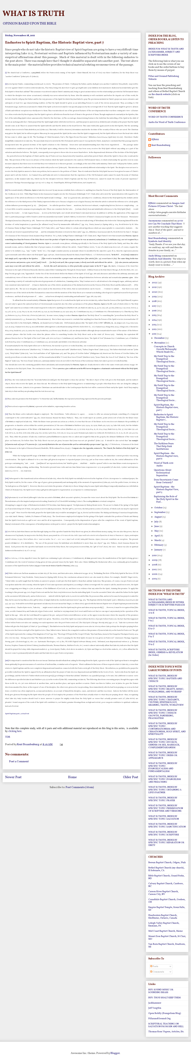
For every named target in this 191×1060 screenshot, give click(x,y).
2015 (154, 315)
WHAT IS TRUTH (34, 13)
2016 (154, 310)
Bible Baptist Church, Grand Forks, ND (166, 877)
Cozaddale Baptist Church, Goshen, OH (166, 901)
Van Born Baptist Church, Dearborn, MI (166, 945)
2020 (155, 292)
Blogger (115, 1053)
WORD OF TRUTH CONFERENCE (165, 117)
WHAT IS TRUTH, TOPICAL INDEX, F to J (166, 619)
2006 (155, 574)
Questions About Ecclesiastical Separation (162, 473)
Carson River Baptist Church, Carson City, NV (163, 893)
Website (152, 79)
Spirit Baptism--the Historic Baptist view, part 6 (166, 456)
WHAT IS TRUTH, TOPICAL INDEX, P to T (166, 635)
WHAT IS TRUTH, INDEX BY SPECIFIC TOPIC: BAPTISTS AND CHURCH (165, 678)
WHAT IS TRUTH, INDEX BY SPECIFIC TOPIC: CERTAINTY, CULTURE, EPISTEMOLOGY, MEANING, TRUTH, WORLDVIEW (166, 701)
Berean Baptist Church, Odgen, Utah (167, 862)
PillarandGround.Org (159, 1018)
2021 (154, 287)
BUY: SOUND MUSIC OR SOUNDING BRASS (160, 991)
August (158, 517)
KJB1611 (155, 139)
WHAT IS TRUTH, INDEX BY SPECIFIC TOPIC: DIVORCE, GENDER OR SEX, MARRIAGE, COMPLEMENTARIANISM (164, 743)
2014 (154, 320)
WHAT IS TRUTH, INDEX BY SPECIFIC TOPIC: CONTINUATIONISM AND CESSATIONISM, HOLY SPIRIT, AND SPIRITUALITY (167, 729)
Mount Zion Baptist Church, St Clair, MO (167, 938)
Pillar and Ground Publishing (163, 76)
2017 (154, 306)
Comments (157, 971)
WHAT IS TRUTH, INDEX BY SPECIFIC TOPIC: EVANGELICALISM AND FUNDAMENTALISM (162, 767)
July (156, 521)
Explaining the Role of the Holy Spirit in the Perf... (166, 499)
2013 (154, 324)
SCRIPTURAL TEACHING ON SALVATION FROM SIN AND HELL (166, 1025)
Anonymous (154, 220)
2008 (155, 564)
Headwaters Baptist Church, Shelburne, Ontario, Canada (162, 917)
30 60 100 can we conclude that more (165, 222)
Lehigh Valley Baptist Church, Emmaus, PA (163, 924)
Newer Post (13, 777)
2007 (155, 569)
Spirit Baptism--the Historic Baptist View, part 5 (166, 489)
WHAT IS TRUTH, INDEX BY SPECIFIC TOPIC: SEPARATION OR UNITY (166, 843)
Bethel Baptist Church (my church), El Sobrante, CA (166, 869)
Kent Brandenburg (161, 145)
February (159, 545)
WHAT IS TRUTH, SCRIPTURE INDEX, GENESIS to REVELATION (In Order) (165, 652)
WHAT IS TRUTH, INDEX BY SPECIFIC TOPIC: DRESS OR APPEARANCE (162, 755)
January (158, 549)
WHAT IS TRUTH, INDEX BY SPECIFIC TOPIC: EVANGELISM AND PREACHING (164, 779)
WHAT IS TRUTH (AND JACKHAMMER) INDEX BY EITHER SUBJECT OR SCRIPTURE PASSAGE (166, 602)
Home (72, 777)
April (157, 535)
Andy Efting (154, 255)
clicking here (14, 731)
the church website (161, 94)
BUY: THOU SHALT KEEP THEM (164, 997)
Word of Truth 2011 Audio (163, 464)
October (158, 507)
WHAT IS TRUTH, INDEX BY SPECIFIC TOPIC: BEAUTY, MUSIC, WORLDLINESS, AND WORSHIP (166, 689)
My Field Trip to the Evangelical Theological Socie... (165, 359)
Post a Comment (19, 761)
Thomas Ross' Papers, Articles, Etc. (166, 1031)
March (157, 540)
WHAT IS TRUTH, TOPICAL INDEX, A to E (166, 611)
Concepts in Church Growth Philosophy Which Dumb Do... (165, 349)
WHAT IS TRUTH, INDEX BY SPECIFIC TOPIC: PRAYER (162, 799)
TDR (7, 736)
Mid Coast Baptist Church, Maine (165, 931)
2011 (154, 334)
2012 (154, 329)
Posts (154, 966)
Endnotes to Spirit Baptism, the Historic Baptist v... (166, 417)
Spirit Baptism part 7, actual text (17, 714)
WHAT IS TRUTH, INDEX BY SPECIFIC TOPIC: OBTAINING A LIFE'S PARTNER (164, 790)
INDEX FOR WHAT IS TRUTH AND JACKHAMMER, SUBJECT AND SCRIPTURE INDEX (166, 52)
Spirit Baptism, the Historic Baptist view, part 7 (166, 407)
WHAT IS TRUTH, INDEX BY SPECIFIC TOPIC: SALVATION (163, 818)
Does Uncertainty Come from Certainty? (166, 481)
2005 (155, 578)
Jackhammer (154, 1003)
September (160, 512)
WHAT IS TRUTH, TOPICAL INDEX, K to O (166, 627)
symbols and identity (159, 241)
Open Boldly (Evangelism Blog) (164, 1013)
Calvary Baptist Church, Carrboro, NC (166, 885)
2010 (154, 555)
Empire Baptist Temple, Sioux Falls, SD (166, 909)
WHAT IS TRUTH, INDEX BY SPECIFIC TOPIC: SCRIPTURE (163, 833)
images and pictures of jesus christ (166, 205)
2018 (154, 301)
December (159, 338)
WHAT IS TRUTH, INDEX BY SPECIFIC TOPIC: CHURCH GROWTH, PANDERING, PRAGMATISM (162, 714)
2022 (155, 282)
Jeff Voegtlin (154, 1008)
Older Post (130, 777)
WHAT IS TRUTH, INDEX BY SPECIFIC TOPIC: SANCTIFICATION (167, 825)
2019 (154, 296)
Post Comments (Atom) (80, 787)
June (156, 526)
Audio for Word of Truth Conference (167, 122)
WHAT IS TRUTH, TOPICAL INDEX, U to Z (166, 643)
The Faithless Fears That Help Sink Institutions (164, 446)
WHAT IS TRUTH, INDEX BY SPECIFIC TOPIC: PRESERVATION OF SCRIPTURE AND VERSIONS (165, 808)
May (156, 531)
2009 (155, 560)
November (160, 342)
